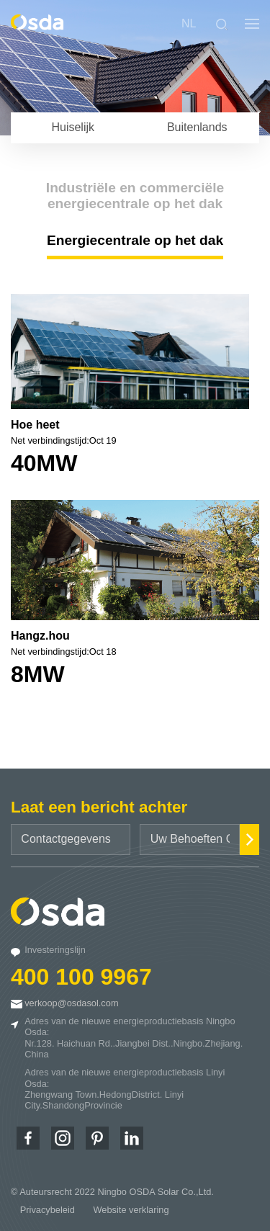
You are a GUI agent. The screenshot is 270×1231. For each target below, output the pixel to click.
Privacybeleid (47, 1209)
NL (188, 23)
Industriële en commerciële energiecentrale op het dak (135, 195)
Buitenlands (197, 127)
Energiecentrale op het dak (135, 240)
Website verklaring (131, 1209)
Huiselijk (72, 127)
